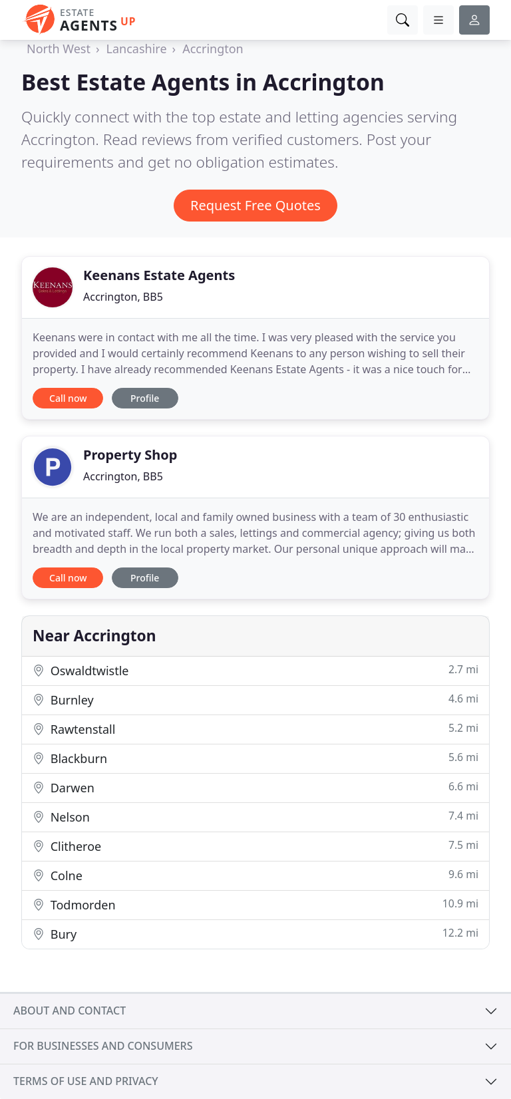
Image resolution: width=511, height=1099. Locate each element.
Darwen (255, 787)
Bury (255, 933)
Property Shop (130, 455)
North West (58, 49)
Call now (67, 398)
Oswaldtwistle (255, 670)
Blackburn (255, 758)
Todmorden (255, 904)
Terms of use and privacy (85, 1081)
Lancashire (136, 49)
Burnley (255, 699)
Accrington (213, 49)
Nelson (255, 816)
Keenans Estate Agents (159, 275)
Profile (144, 398)
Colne (255, 875)
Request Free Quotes (255, 205)
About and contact (69, 1010)
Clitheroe (255, 846)
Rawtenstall (255, 728)
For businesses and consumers (102, 1045)
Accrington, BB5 (123, 296)
